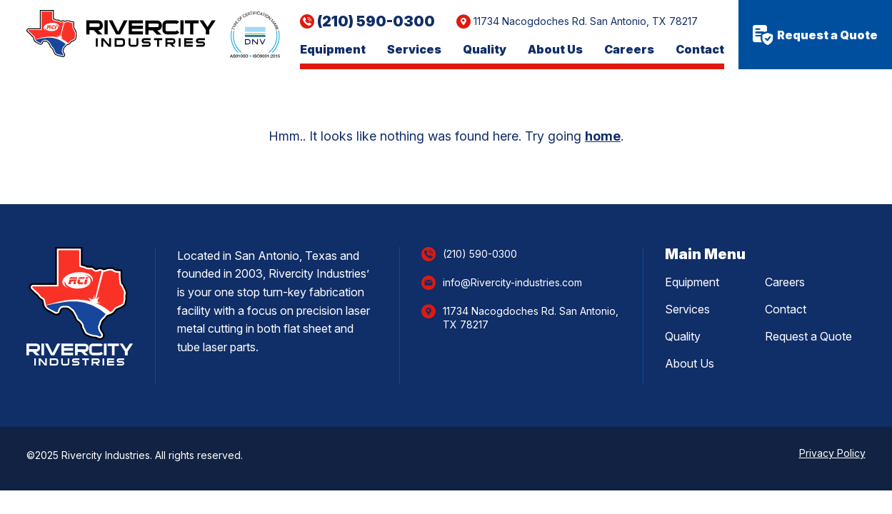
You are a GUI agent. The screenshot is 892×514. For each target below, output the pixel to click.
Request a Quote (815, 35)
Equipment (333, 50)
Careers (629, 50)
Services (414, 50)
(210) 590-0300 (376, 21)
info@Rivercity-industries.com (512, 282)
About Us (555, 50)
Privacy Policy (832, 453)
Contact (700, 50)
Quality (484, 50)
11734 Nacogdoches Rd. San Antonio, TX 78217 (585, 21)
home (603, 135)
